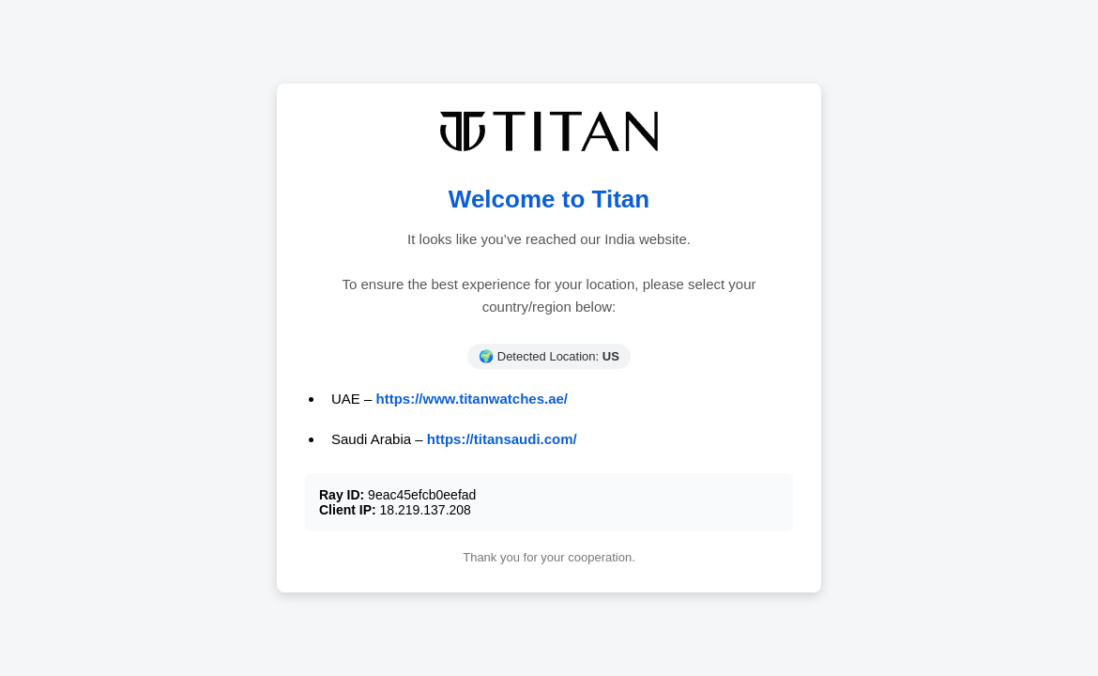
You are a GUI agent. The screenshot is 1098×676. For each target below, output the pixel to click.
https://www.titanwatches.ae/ (472, 399)
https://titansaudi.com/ (502, 439)
